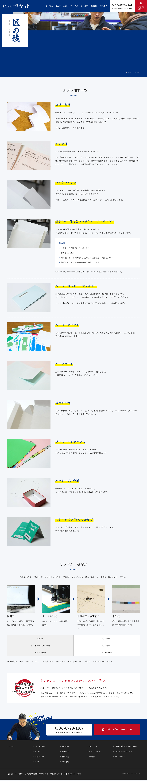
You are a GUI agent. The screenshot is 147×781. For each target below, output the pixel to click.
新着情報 (92, 758)
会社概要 (84, 6)
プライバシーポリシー (124, 753)
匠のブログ (93, 748)
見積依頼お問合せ (141, 8)
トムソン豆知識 (95, 753)
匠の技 (58, 6)
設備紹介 (94, 6)
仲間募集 (65, 763)
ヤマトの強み (47, 6)
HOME (128, 72)
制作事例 (103, 6)
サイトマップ (120, 758)
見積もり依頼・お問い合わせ (119, 730)
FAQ (76, 6)
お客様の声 (67, 6)
